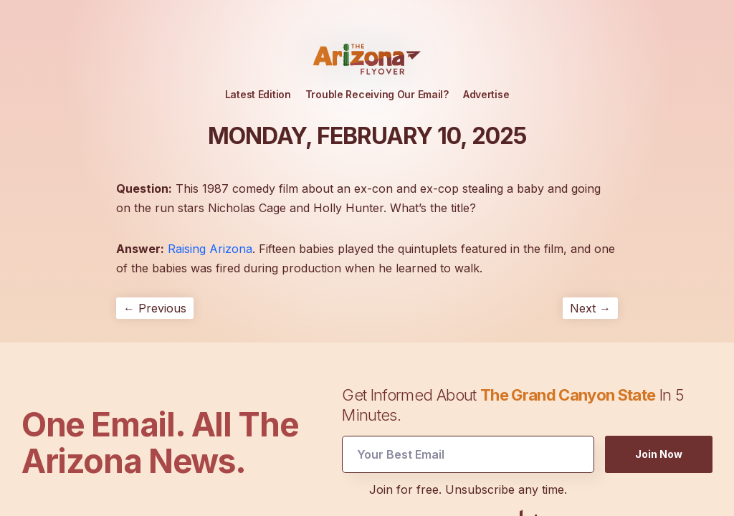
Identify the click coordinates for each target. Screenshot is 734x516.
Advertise (486, 94)
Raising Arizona (210, 249)
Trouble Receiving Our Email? (377, 94)
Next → (590, 308)
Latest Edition (258, 94)
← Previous (154, 308)
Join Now (658, 454)
